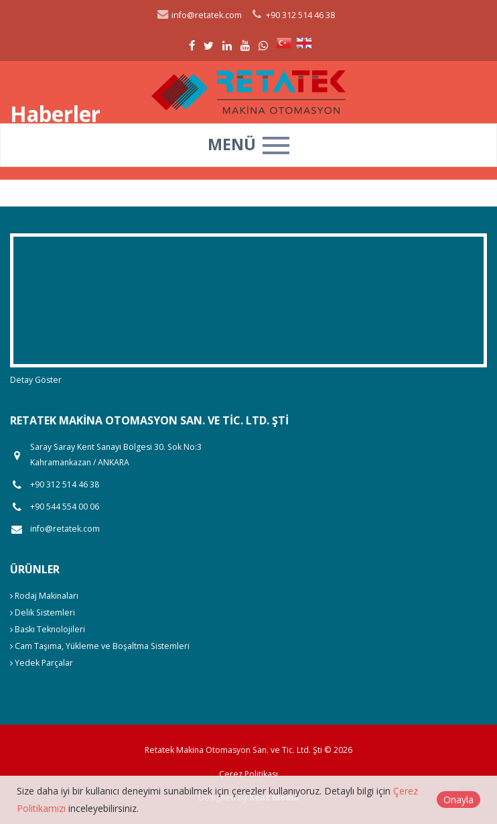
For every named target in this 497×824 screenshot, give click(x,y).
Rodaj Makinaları (44, 595)
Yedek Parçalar (41, 662)
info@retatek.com (199, 15)
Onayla (458, 799)
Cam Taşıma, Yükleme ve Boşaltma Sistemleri (100, 646)
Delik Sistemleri (42, 612)
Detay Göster (36, 380)
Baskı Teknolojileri (47, 629)
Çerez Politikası (248, 774)
